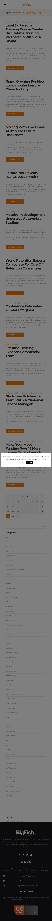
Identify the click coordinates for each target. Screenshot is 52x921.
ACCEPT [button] (29, 462)
